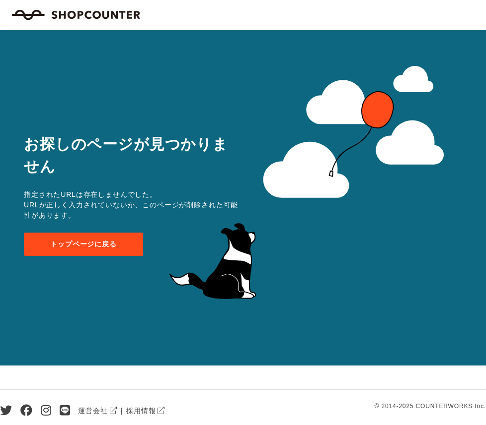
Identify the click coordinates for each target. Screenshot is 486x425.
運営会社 (92, 411)
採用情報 (141, 411)
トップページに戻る (83, 244)
